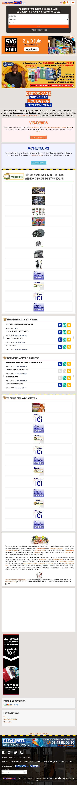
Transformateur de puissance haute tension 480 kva (24, 363)
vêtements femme (56, 548)
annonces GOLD (10, 582)
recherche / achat (37, 155)
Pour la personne (20, 335)
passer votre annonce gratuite (55, 127)
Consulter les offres (38, 163)
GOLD (70, 127)
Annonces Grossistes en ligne (38, 734)
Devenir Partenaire (15, 762)
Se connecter (28, 762)
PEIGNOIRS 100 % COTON (14, 338)
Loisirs (17, 328)
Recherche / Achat (21, 367)
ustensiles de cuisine (45, 563)
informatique (58, 559)
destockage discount (67, 561)
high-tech (68, 552)
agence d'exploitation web (37, 778)
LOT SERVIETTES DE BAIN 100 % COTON (19, 324)
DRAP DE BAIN (11, 346)
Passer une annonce (38, 137)
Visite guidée (8, 722)
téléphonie (42, 559)
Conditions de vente (65, 762)
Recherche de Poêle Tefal (14, 384)
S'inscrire (38, 762)
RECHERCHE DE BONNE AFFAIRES (17, 370)
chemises (8, 550)
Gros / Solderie (20, 343)
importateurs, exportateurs (28, 115)
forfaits (38, 131)
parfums (37, 552)
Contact (4, 762)
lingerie (14, 550)
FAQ (5, 717)
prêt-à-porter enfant (30, 563)
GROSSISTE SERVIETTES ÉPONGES (17, 331)
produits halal (40, 550)
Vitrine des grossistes (22, 398)
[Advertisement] (38, 610)
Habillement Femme (21, 350)
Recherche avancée (38, 30)
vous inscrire (34, 127)
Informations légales (50, 762)
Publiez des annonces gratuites (15, 580)
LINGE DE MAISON (12, 377)
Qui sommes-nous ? (10, 719)
